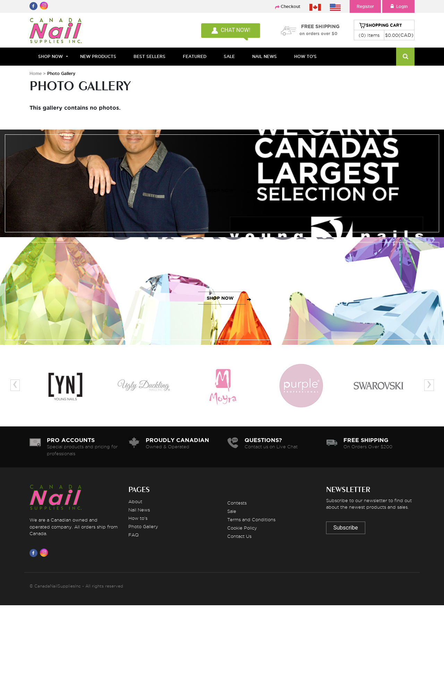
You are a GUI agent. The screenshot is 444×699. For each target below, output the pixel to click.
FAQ (133, 534)
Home (35, 73)
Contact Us (239, 536)
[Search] (405, 57)
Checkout (290, 6)
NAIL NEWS (264, 56)
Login (398, 6)
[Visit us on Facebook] (34, 552)
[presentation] (15, 385)
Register (365, 6)
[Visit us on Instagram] (45, 552)
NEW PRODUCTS (98, 56)
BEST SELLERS (149, 56)
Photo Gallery (143, 526)
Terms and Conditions (251, 519)
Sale (231, 511)
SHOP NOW (220, 190)
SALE (229, 56)
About (135, 501)
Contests (237, 502)
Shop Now (50, 56)
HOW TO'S (305, 56)
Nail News (139, 509)
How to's (137, 518)
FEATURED (194, 56)
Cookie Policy (242, 527)
